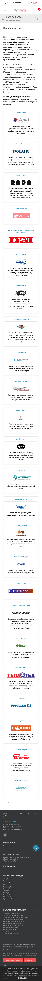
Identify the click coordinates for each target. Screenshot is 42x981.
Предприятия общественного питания (16, 858)
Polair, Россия (7, 881)
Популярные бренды (13, 875)
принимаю (22, 978)
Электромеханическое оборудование (16, 917)
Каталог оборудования (14, 910)
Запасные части (9, 931)
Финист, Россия (8, 883)
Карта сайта (9, 866)
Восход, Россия (8, 895)
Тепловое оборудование (11, 913)
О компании (9, 842)
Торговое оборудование (11, 933)
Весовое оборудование (11, 927)
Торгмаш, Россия (9, 887)
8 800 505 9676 (10, 821)
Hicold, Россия (8, 893)
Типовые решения (9, 862)
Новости (6, 846)
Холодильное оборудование (13, 915)
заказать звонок (12, 3)
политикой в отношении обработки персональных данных (20, 955)
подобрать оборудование (13, 960)
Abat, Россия (7, 879)
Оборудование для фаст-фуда (13, 925)
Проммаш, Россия (9, 899)
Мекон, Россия (8, 885)
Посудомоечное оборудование (13, 921)
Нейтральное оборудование (12, 923)
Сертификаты (8, 850)
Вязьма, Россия (8, 889)
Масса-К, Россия (9, 897)
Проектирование (11, 854)
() (30, 3)
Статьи (5, 848)
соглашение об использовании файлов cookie (21, 975)
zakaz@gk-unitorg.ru (13, 829)
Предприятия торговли (11, 860)
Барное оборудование (10, 929)
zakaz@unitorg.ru (13, 20)
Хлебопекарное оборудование (13, 919)
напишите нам (30, 960)
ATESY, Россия (8, 891)
